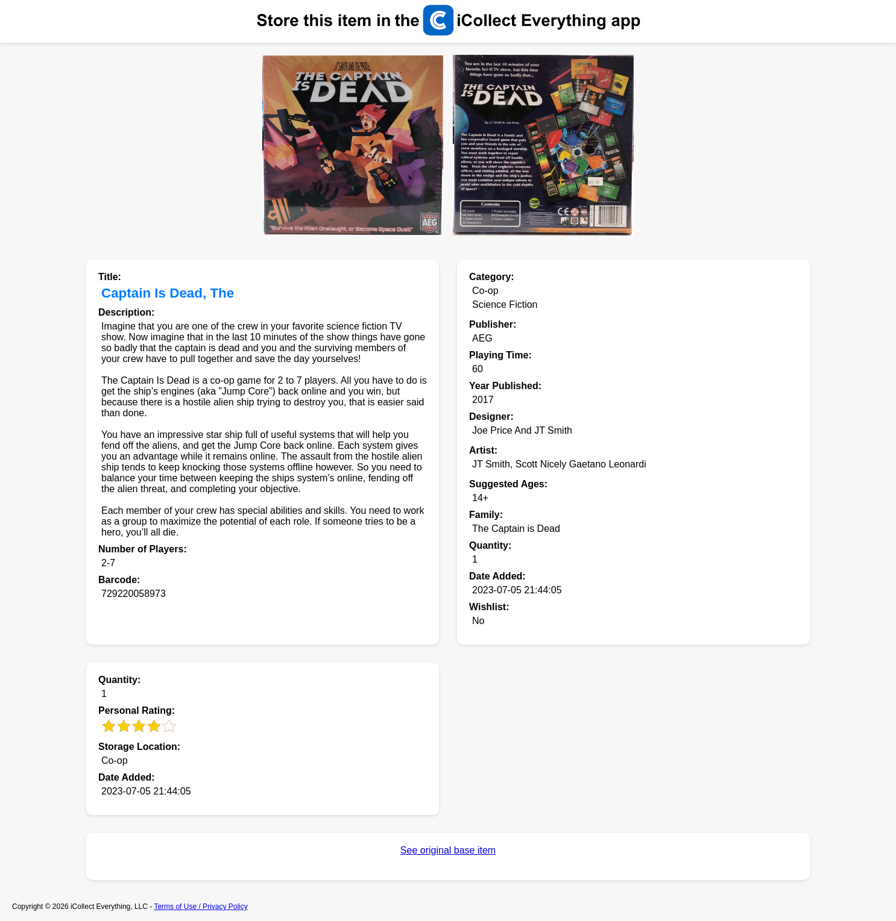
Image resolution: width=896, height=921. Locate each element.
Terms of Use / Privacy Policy (200, 906)
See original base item (448, 850)
